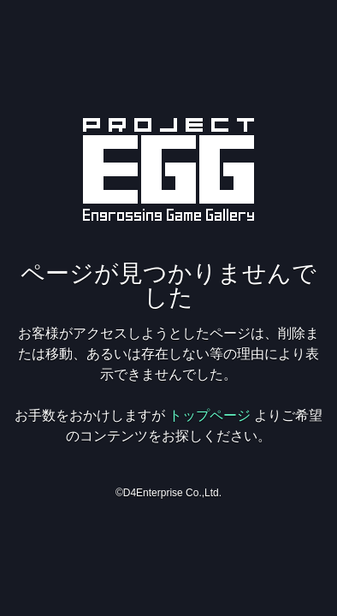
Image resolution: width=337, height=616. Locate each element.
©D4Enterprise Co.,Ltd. (168, 493)
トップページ (209, 415)
